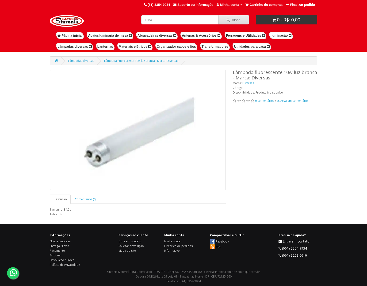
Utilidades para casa (251, 46)
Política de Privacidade (65, 265)
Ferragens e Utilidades (245, 35)
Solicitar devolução (131, 246)
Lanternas (105, 46)
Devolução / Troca (62, 260)
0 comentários (264, 101)
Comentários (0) (85, 199)
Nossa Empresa (60, 241)
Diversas (248, 83)
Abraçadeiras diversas (157, 35)
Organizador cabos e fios (176, 46)
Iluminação (281, 35)
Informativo (172, 251)
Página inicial (69, 35)
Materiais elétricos (135, 46)
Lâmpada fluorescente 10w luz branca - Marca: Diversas (141, 61)
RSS (218, 247)
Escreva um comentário (292, 101)
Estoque (55, 255)
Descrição (60, 199)
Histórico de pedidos (178, 246)
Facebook (222, 241)
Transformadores (215, 46)
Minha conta (172, 241)
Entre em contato (130, 241)
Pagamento (57, 251)
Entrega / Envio (59, 246)
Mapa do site (127, 251)
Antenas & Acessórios (201, 35)
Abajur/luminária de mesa (110, 35)
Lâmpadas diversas (74, 46)
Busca (233, 19)
